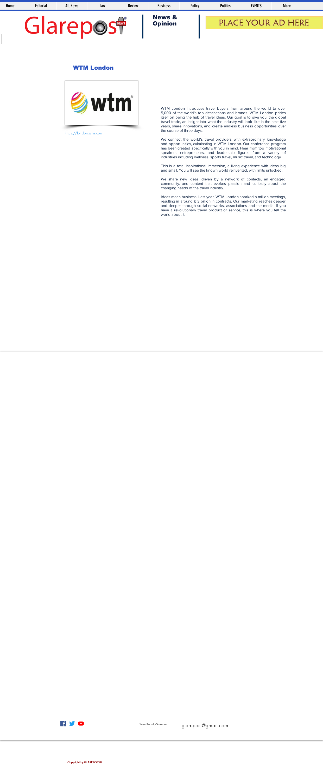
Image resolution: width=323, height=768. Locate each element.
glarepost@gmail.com (205, 725)
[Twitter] (72, 723)
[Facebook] (63, 723)
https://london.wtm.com (84, 133)
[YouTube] (81, 723)
